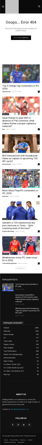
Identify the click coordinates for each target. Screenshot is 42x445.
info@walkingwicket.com (20, 409)
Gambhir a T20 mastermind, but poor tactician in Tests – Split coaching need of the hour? (18, 225)
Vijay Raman (6, 91)
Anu (3, 129)
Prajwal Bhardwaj (8, 231)
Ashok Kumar (6, 164)
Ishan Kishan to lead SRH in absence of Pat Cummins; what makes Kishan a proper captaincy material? (19, 122)
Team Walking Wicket (9, 263)
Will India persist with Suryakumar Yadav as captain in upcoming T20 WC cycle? (20, 158)
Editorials (5, 82)
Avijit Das (5, 196)
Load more (21, 268)
